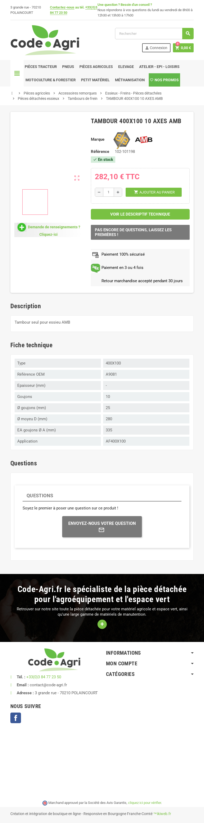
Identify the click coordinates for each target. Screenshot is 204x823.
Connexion (156, 48)
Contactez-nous (62, 7)
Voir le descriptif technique (140, 214)
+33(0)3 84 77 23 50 (43, 677)
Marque (97, 139)
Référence (100, 151)
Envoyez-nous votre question (102, 527)
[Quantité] (108, 192)
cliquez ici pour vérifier (144, 803)
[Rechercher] (154, 33)
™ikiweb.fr (162, 814)
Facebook (15, 718)
